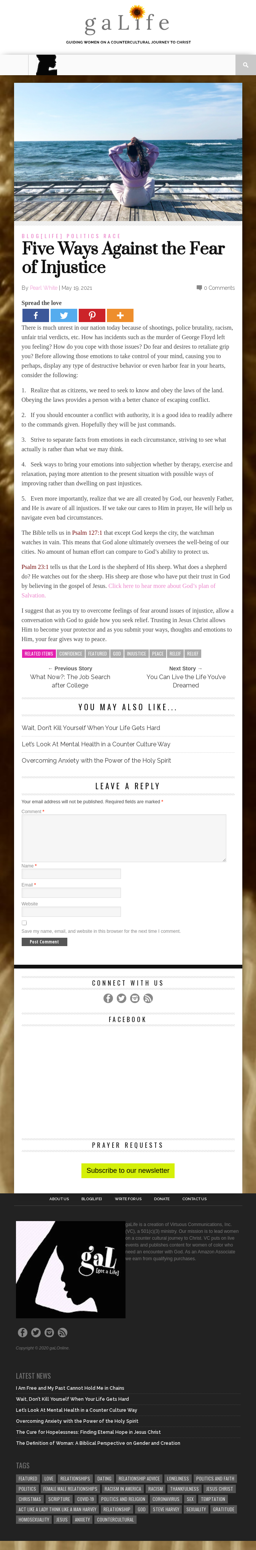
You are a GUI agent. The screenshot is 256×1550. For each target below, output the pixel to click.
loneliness (178, 1487)
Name (29, 875)
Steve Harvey (166, 1518)
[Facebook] (35, 315)
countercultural (115, 1528)
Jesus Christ (219, 1498)
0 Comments (219, 288)
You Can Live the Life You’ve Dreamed (186, 681)
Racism (155, 1498)
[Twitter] (64, 315)
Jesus (62, 1528)
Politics (83, 236)
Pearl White (43, 288)
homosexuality (34, 1528)
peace (158, 653)
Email (29, 894)
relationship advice (139, 1487)
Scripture (59, 1508)
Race (112, 236)
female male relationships (70, 1498)
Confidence (70, 653)
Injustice (136, 653)
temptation (213, 1508)
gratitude (223, 1518)
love (49, 1487)
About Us (59, 1208)
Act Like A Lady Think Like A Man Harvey (57, 1518)
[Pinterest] (92, 315)
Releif (175, 653)
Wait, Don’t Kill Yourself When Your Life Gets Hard (91, 728)
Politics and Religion (123, 1508)
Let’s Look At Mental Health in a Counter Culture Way (96, 744)
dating (104, 1487)
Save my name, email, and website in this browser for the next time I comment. (101, 940)
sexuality (196, 1518)
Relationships (75, 1487)
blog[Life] (43, 236)
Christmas (30, 1508)
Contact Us (194, 1208)
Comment (33, 811)
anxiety (82, 1528)
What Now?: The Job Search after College (70, 681)
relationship (116, 1518)
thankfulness (184, 1498)
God (117, 653)
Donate (162, 1208)
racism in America (123, 1498)
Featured (97, 653)
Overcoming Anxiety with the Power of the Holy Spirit (96, 760)
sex (190, 1508)
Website (30, 913)
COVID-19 (85, 1508)
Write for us (128, 1208)
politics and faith (215, 1487)
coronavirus (166, 1508)
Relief (193, 653)
